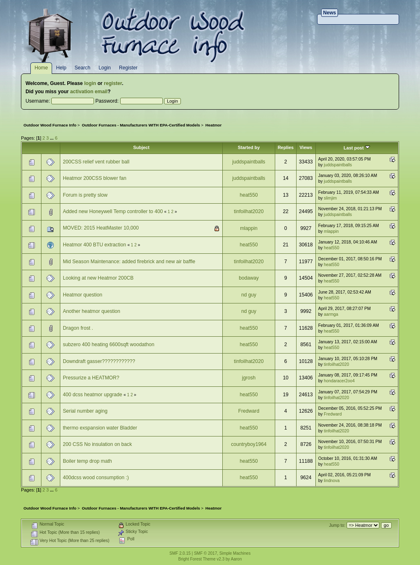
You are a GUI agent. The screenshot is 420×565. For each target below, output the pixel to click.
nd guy (248, 295)
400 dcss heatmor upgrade (93, 394)
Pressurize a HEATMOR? (91, 378)
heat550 (249, 195)
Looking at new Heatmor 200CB (98, 278)
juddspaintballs (248, 162)
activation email (88, 91)
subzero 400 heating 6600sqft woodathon (108, 344)
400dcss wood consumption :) (96, 477)
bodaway (249, 278)
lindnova (332, 480)
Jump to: (337, 525)
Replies (286, 147)
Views (305, 147)
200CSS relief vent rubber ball (96, 162)
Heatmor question (82, 295)
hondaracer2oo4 (339, 381)
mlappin (249, 228)
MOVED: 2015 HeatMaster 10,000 (101, 228)
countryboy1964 (249, 444)
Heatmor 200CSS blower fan (94, 178)
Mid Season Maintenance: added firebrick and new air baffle (129, 261)
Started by (249, 147)
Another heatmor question (91, 311)
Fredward (248, 411)
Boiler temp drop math (87, 461)
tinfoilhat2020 (248, 211)
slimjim (330, 198)
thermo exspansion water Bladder (100, 428)
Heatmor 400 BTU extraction (95, 245)
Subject (141, 147)
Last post (357, 147)
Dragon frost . (78, 328)
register (113, 83)
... (52, 138)
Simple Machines (235, 553)
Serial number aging (85, 411)
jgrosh (249, 378)
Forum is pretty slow (85, 195)
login (90, 83)
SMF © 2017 (205, 553)
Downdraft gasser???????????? (99, 361)
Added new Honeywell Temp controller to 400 (113, 211)
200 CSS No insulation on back (97, 444)
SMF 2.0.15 (180, 553)
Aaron (236, 559)
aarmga (331, 314)
